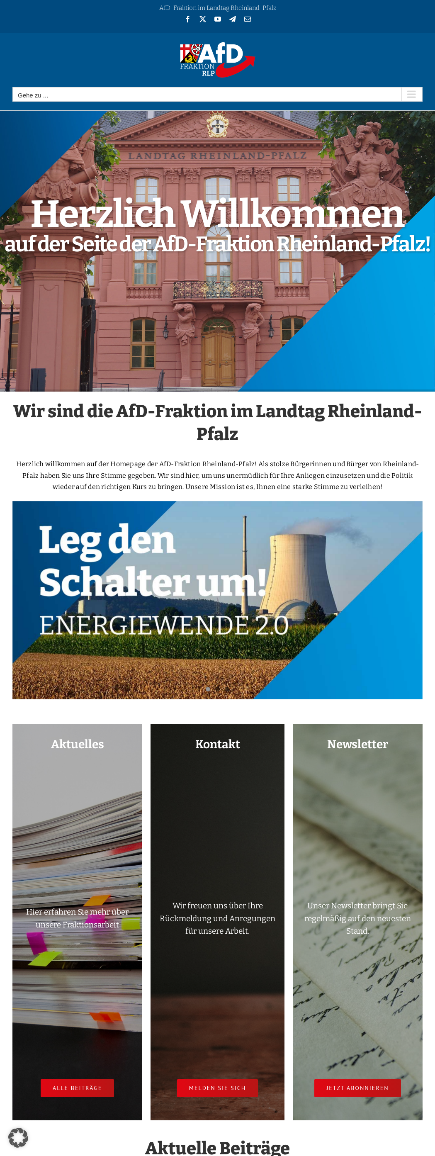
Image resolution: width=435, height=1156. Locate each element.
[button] (18, 1137)
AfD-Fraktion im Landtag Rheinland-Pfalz (217, 8)
